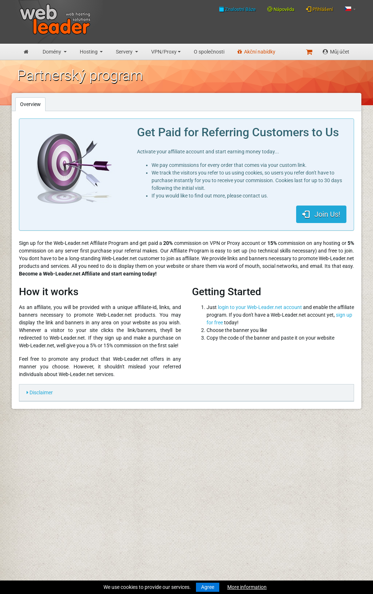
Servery (125, 52)
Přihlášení (319, 9)
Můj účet (336, 52)
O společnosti (209, 52)
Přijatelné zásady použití (132, 515)
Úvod (23, 444)
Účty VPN (28, 536)
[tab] (186, 392)
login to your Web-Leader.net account (260, 307)
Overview (30, 104)
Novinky (26, 452)
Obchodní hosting (37, 494)
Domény (52, 52)
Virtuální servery (35, 515)
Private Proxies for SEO (43, 544)
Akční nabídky (256, 52)
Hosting (89, 52)
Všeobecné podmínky (129, 500)
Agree (207, 587)
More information (247, 587)
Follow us (317, 464)
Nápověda (280, 9)
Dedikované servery (39, 523)
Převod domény (34, 473)
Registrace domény (38, 465)
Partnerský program (127, 529)
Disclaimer (40, 392)
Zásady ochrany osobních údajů (141, 508)
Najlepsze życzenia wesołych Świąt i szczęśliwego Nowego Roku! (225, 509)
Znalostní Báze (237, 9)
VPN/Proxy (164, 52)
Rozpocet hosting (37, 486)
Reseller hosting (35, 502)
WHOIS (113, 465)
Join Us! (321, 214)
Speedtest (116, 473)
